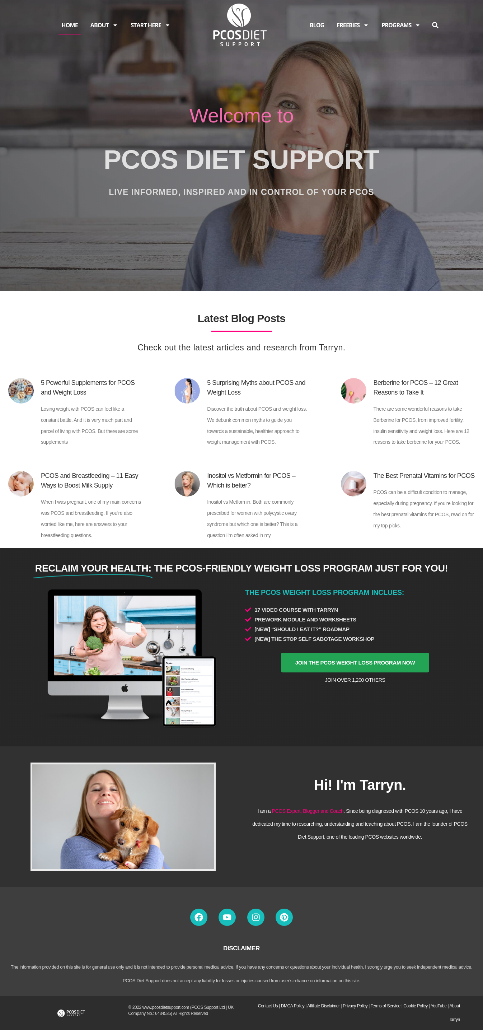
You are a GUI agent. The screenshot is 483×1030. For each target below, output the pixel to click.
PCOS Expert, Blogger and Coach (308, 811)
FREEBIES (353, 25)
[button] (435, 25)
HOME (69, 25)
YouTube (438, 1005)
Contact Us (268, 1005)
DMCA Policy (293, 1005)
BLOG (317, 25)
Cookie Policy (415, 1005)
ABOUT (104, 25)
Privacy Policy (355, 1005)
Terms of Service (385, 1005)
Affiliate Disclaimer (323, 1005)
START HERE (150, 25)
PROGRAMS (401, 25)
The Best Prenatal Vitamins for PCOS (424, 475)
